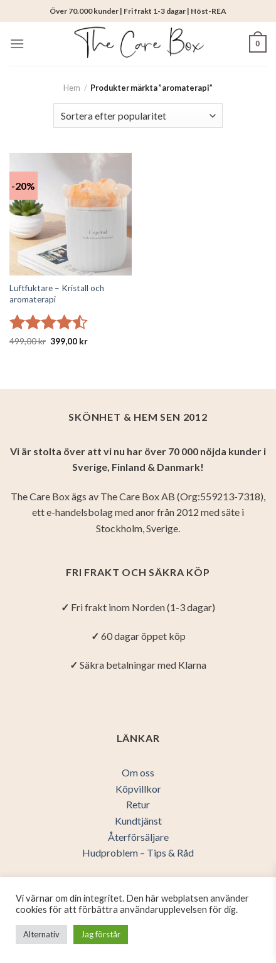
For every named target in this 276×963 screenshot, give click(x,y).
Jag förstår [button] (100, 934)
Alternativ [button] (41, 934)
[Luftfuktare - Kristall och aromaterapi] (70, 214)
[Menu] (16, 43)
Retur (138, 804)
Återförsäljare (138, 837)
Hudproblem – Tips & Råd (138, 852)
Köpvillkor (138, 789)
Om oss (138, 772)
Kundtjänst (138, 821)
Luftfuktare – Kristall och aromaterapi (56, 293)
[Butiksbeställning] (138, 115)
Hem (71, 88)
